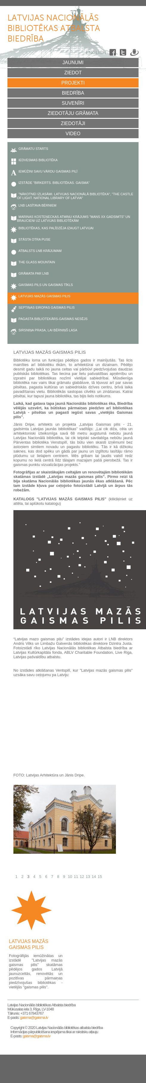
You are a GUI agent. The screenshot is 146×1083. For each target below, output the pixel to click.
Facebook (113, 53)
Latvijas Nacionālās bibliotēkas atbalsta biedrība (53, 28)
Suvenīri (73, 103)
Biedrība (73, 93)
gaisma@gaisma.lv (34, 1017)
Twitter (124, 53)
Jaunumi (72, 62)
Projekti (73, 82)
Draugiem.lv (134, 53)
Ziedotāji (73, 123)
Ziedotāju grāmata (73, 113)
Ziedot (73, 72)
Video (73, 133)
